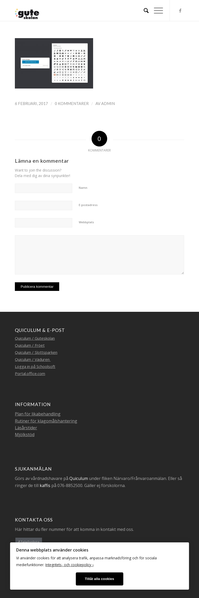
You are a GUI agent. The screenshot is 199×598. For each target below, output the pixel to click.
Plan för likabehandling (38, 414)
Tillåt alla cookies (99, 579)
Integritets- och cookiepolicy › (69, 564)
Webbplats (86, 222)
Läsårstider (26, 428)
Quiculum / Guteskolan (35, 338)
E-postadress (88, 205)
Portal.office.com (30, 373)
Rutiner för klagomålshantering (46, 421)
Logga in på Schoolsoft (35, 366)
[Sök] (143, 10)
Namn (83, 188)
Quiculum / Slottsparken (36, 352)
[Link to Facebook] (180, 10)
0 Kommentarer (72, 103)
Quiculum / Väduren (33, 359)
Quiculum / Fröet (30, 345)
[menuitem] (143, 10)
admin (108, 103)
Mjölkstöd (24, 434)
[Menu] (156, 10)
